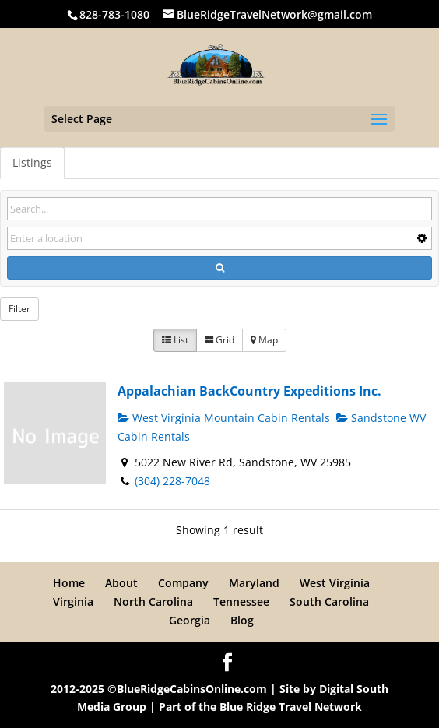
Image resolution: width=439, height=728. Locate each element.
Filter (19, 308)
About (121, 582)
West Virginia (335, 582)
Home (69, 582)
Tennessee (241, 601)
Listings (32, 162)
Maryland (254, 582)
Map (264, 339)
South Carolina (329, 601)
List (175, 339)
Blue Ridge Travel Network (291, 706)
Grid (219, 339)
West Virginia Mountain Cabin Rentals (224, 417)
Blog (242, 620)
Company (183, 582)
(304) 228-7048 (172, 480)
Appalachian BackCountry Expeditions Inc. (249, 390)
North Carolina (153, 601)
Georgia (189, 620)
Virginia (73, 601)
